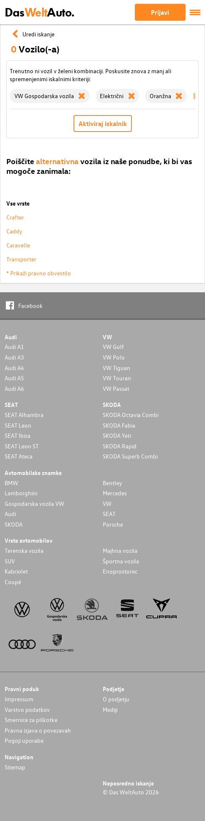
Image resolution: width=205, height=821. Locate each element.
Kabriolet (16, 571)
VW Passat (116, 388)
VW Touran (117, 378)
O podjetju (116, 699)
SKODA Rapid (120, 446)
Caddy (14, 231)
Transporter (21, 259)
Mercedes (115, 493)
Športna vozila (121, 561)
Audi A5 (14, 378)
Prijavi (160, 12)
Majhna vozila (120, 550)
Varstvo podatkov (27, 710)
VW (107, 504)
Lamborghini (21, 493)
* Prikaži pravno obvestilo (38, 273)
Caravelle (18, 245)
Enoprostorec (120, 571)
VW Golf (113, 347)
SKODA (13, 524)
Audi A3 (14, 357)
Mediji (110, 710)
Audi (10, 514)
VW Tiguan (116, 368)
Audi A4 (14, 368)
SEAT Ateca (19, 456)
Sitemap (15, 767)
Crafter (15, 217)
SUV (10, 561)
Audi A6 (14, 388)
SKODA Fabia (119, 425)
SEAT (109, 514)
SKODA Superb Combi (130, 456)
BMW (11, 483)
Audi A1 (14, 347)
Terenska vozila (24, 550)
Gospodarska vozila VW (34, 504)
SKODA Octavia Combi (131, 415)
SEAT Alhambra (24, 415)
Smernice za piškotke (31, 720)
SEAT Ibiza (17, 435)
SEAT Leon (18, 425)
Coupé (13, 582)
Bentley (112, 483)
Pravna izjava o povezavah (38, 730)
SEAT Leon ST (21, 446)
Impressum (19, 699)
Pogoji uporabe (24, 740)
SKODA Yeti (117, 435)
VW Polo (114, 357)
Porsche (113, 524)
